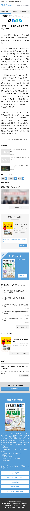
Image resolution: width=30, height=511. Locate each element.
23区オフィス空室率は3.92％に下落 (18, 139)
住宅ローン (11, 178)
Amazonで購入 (15, 486)
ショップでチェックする (19, 353)
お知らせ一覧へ (23, 375)
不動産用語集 (8, 505)
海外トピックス (24, 11)
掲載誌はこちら (19, 207)
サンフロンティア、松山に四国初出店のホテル (16, 306)
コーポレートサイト (7, 503)
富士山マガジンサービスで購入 (15, 477)
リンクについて (20, 507)
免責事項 (23, 505)
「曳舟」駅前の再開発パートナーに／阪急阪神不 (16, 320)
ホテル (19, 178)
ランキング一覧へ (22, 327)
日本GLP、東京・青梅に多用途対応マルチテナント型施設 (16, 293)
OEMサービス (16, 505)
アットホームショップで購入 (15, 491)
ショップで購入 (15, 473)
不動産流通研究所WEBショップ (20, 503)
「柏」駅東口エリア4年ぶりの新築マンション (16, 300)
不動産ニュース (5, 11)
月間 (16, 285)
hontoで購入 (15, 482)
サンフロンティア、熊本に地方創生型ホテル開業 (16, 313)
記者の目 (15, 11)
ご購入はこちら (23, 245)
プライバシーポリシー (10, 507)
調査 (3, 178)
